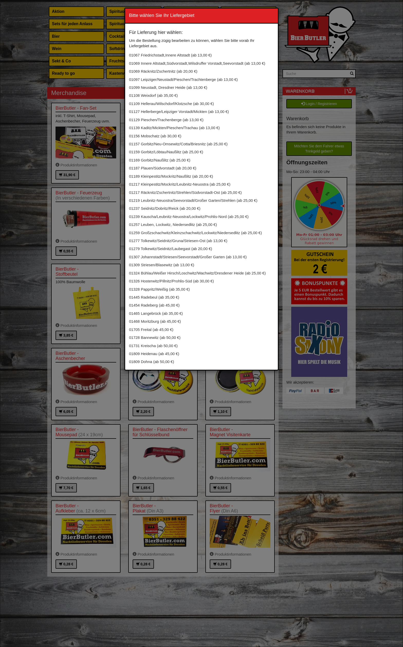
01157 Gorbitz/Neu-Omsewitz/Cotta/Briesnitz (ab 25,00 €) (178, 144)
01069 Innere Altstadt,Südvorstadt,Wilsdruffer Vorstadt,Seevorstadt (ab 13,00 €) (197, 63)
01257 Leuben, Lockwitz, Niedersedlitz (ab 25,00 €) (173, 224)
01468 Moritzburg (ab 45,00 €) (155, 321)
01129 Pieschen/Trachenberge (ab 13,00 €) (166, 120)
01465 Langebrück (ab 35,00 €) (156, 313)
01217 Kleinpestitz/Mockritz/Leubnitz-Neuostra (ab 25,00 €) (179, 184)
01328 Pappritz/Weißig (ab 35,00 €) (159, 289)
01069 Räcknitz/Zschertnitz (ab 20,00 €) (163, 71)
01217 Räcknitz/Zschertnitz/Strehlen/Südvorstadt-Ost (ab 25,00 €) (185, 192)
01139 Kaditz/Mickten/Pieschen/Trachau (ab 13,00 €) (174, 128)
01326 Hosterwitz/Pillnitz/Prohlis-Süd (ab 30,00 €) (171, 281)
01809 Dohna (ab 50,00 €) (151, 361)
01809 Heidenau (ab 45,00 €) (154, 353)
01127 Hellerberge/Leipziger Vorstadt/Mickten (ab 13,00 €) (179, 111)
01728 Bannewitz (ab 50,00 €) (154, 337)
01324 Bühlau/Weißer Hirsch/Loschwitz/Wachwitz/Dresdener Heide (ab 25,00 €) (197, 273)
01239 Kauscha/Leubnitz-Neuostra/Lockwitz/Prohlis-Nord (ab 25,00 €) (189, 216)
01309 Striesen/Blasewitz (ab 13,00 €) (161, 265)
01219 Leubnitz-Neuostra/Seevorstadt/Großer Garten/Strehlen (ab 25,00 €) (193, 200)
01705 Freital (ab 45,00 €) (151, 329)
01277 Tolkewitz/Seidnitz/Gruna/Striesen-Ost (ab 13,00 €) (178, 241)
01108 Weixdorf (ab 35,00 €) (153, 95)
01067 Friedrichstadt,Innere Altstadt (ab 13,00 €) (170, 55)
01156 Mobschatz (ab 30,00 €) (155, 136)
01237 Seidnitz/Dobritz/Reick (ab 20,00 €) (164, 208)
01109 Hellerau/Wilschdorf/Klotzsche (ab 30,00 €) (171, 103)
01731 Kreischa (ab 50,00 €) (153, 346)
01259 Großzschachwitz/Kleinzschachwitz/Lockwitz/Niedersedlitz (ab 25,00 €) (195, 233)
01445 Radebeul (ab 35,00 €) (154, 297)
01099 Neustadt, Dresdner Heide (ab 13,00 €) (168, 87)
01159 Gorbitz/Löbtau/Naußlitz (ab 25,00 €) (166, 152)
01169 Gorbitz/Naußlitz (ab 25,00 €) (159, 160)
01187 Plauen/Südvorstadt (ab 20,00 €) (162, 168)
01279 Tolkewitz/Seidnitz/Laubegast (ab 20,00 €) (170, 248)
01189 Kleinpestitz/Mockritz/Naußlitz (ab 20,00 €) (171, 176)
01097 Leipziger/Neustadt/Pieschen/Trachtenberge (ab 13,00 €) (183, 79)
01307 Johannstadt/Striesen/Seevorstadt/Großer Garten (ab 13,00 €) (188, 257)
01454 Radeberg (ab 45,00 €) (154, 305)
